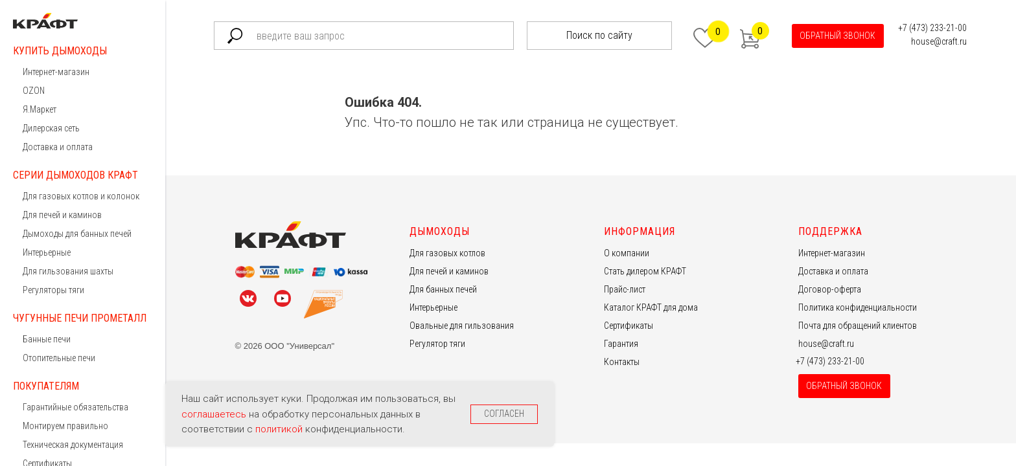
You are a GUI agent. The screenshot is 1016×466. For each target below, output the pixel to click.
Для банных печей (443, 289)
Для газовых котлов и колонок (81, 196)
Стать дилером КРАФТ (645, 271)
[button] (838, 36)
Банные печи (47, 339)
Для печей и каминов (62, 215)
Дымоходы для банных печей (77, 233)
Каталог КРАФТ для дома (651, 307)
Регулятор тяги (437, 343)
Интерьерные (47, 252)
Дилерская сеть (51, 128)
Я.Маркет (39, 109)
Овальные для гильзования (462, 325)
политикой (280, 429)
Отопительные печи (59, 358)
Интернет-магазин (56, 72)
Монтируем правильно (65, 426)
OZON (34, 90)
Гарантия (621, 343)
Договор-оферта (829, 289)
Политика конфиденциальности (857, 307)
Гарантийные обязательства (75, 407)
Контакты (622, 362)
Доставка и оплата (58, 147)
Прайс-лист (624, 289)
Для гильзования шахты (68, 271)
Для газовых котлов (447, 253)
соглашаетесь (215, 414)
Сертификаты (628, 325)
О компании (626, 253)
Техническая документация (73, 444)
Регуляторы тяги (53, 290)
